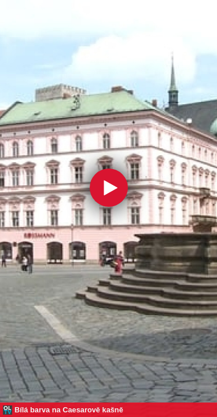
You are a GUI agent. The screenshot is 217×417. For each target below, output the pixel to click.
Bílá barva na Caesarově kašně (68, 409)
